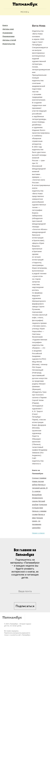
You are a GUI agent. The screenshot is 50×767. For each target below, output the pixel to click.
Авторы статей (9, 40)
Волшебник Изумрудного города (37, 498)
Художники (7, 33)
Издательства (8, 44)
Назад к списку (38, 533)
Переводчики (8, 36)
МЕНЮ (24, 12)
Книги (5, 25)
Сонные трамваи (39, 478)
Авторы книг (8, 29)
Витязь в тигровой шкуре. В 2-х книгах (40, 488)
